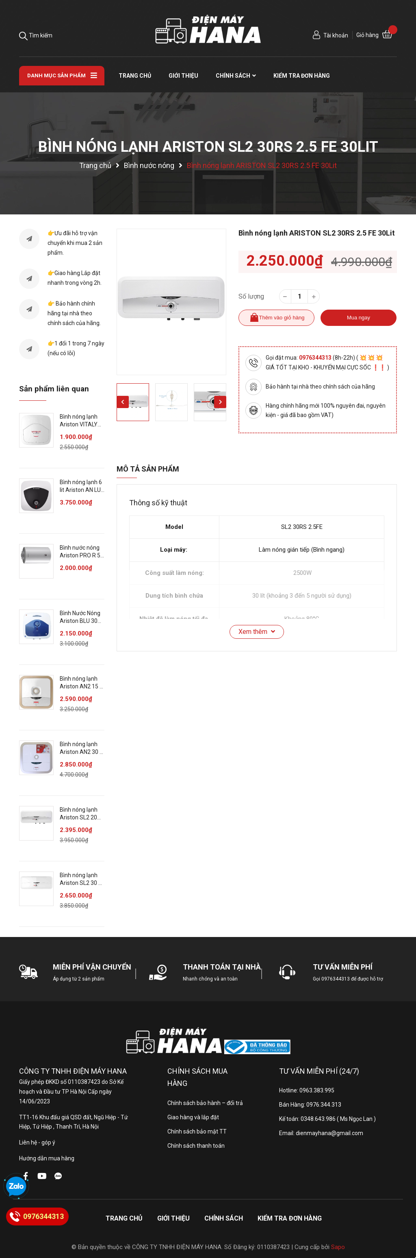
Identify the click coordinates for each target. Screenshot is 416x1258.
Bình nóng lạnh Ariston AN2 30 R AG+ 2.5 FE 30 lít (81, 752)
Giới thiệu (173, 1218)
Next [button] (220, 402)
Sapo (338, 1247)
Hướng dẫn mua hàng (46, 1158)
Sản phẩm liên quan (54, 388)
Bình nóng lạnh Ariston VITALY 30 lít (79, 424)
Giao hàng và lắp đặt (193, 1117)
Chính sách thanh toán (196, 1145)
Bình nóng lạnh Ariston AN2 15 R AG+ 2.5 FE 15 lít (81, 686)
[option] (171, 302)
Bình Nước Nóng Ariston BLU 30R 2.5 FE (80, 621)
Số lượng (251, 296)
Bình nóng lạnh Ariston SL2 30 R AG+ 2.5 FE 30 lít (81, 883)
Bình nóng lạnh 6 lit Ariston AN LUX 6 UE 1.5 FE (82, 490)
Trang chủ (124, 1218)
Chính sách (223, 1218)
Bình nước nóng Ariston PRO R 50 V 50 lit (82, 555)
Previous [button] (123, 402)
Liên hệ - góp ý (37, 1142)
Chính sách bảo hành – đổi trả (205, 1103)
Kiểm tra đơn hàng (290, 1218)
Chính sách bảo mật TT (197, 1131)
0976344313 (316, 357)
